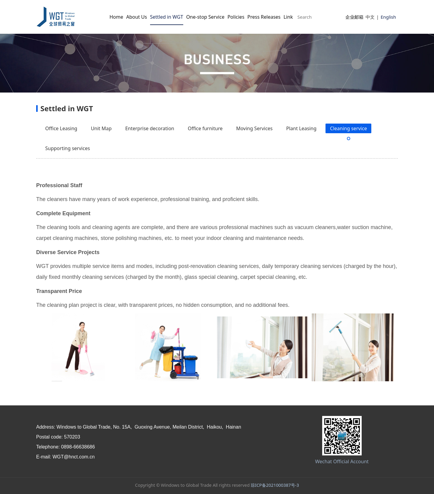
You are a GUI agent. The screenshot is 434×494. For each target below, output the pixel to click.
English (388, 17)
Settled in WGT (166, 17)
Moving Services (254, 128)
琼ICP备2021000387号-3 (275, 485)
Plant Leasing (301, 128)
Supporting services (67, 148)
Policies (236, 17)
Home (116, 17)
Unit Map (101, 128)
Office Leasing (61, 128)
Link (288, 17)
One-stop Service (205, 17)
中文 (370, 17)
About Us (136, 17)
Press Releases (264, 17)
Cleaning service (348, 128)
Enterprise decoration (149, 128)
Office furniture (205, 128)
